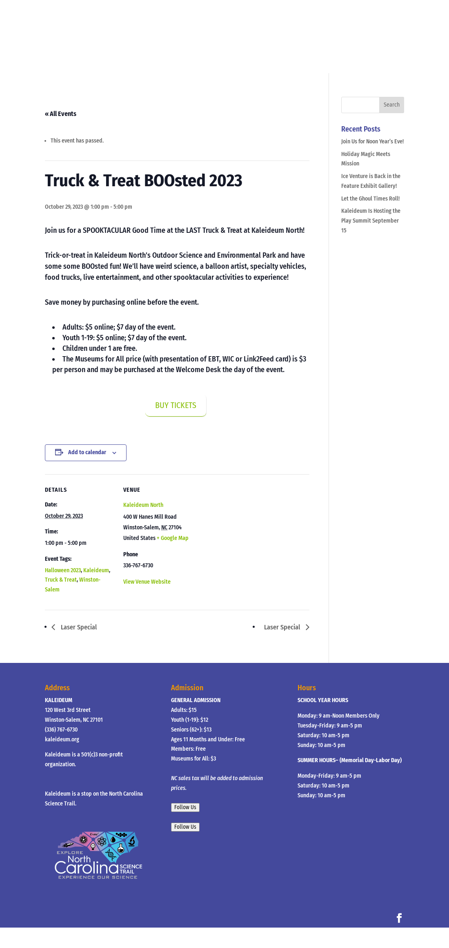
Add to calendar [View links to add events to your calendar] (87, 452)
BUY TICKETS (175, 405)
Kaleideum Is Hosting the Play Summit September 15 (370, 220)
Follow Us (185, 807)
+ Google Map (173, 538)
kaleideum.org (62, 739)
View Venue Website (147, 581)
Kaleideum (96, 570)
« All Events (60, 114)
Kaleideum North (143, 505)
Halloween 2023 (63, 570)
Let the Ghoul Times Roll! (370, 198)
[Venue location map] (245, 531)
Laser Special (78, 627)
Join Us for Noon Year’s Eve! (372, 141)
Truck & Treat (61, 579)
